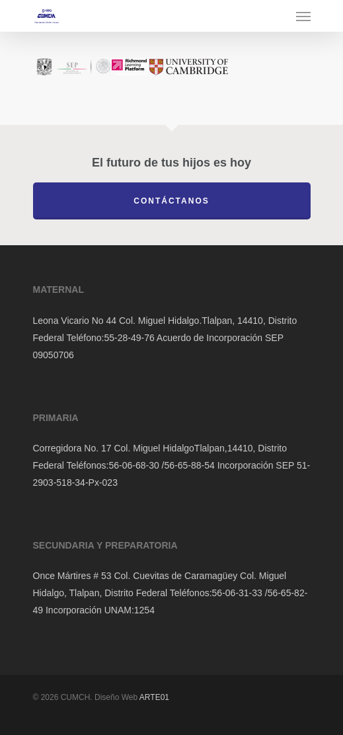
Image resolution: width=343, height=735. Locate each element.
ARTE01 (154, 697)
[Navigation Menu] (303, 15)
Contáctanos (171, 201)
